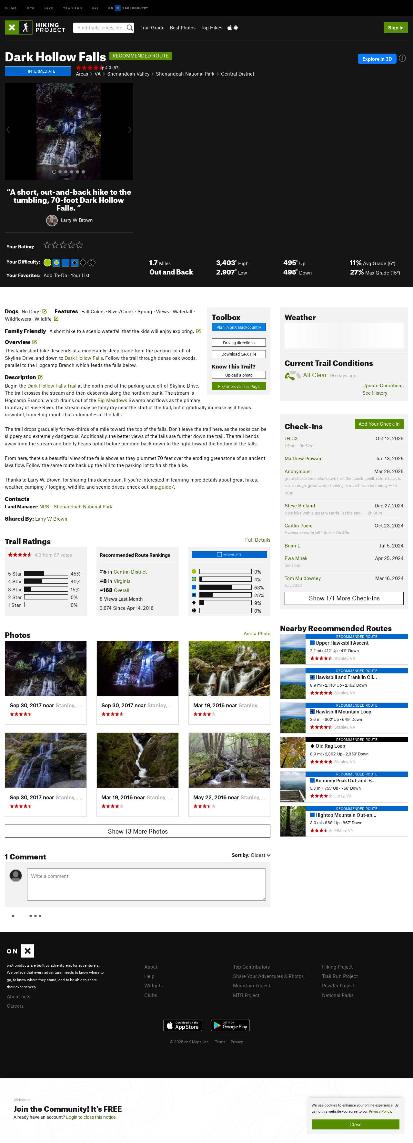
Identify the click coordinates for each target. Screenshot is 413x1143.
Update (383, 385)
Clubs (150, 995)
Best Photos (183, 27)
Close (355, 1124)
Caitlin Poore (299, 525)
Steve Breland (300, 505)
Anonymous (297, 471)
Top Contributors (251, 967)
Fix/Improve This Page (239, 386)
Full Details (257, 540)
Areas (82, 74)
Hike (49, 8)
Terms (220, 1041)
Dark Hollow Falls (84, 358)
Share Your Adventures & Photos (268, 976)
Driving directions (239, 342)
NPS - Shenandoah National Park (75, 506)
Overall (121, 590)
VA (98, 74)
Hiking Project (337, 967)
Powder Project (338, 985)
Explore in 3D (377, 59)
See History (374, 393)
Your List (80, 275)
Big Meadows (112, 400)
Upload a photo (239, 375)
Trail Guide (152, 27)
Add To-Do (55, 275)
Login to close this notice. (91, 1117)
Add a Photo (257, 633)
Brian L (292, 545)
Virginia (122, 581)
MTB (31, 8)
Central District (237, 74)
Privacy (237, 1041)
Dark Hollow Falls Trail (51, 386)
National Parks (338, 995)
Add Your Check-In (379, 424)
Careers (15, 1006)
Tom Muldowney (303, 578)
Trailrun (72, 8)
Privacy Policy (380, 1111)
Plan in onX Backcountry (239, 327)
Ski (95, 8)
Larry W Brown (77, 220)
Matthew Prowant (304, 458)
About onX (18, 996)
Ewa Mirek (296, 558)
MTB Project (246, 995)
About (150, 967)
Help (149, 976)
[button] (11, 131)
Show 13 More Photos (138, 831)
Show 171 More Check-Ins (344, 598)
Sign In (396, 27)
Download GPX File (239, 354)
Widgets (153, 985)
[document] (355, 1115)
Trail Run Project (340, 976)
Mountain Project (251, 985)
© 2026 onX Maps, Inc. (189, 1041)
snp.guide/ (162, 487)
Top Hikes (211, 27)
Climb (11, 8)
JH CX (291, 438)
